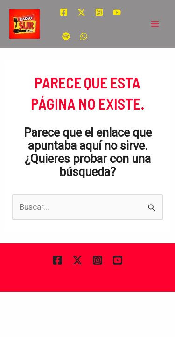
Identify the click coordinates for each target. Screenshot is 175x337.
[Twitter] (81, 12)
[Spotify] (66, 36)
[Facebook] (63, 12)
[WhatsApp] (84, 36)
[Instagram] (99, 12)
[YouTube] (117, 12)
